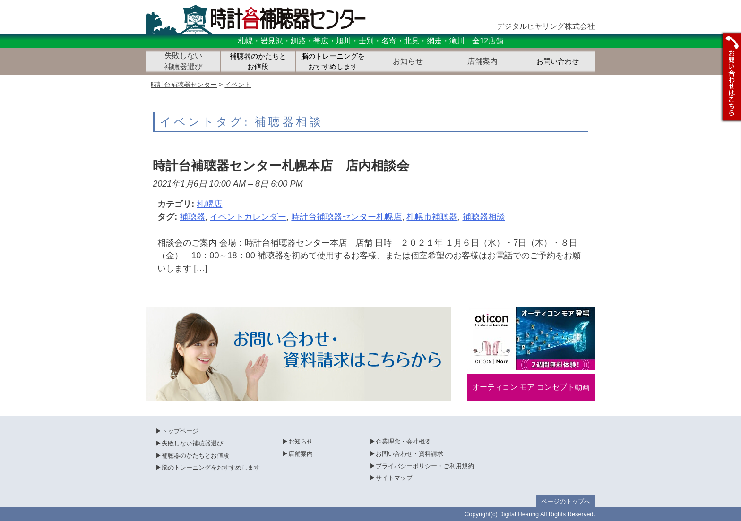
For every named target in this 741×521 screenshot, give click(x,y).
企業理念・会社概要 (403, 441)
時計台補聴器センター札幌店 (346, 217)
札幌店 (209, 204)
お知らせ (300, 441)
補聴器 (192, 217)
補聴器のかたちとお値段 (258, 61)
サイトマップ (394, 477)
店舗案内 (300, 453)
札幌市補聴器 (431, 217)
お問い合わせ (557, 61)
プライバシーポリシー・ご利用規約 (425, 466)
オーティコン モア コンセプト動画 (531, 387)
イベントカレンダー (248, 217)
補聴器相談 (484, 217)
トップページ (180, 431)
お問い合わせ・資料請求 (409, 453)
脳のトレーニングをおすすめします (333, 61)
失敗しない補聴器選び (192, 443)
